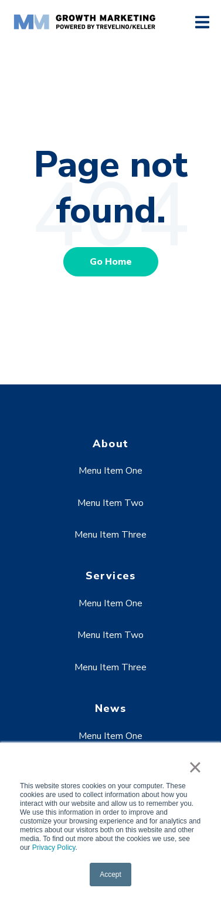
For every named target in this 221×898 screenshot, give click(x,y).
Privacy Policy (54, 847)
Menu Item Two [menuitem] (110, 503)
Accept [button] (110, 874)
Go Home (111, 261)
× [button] (195, 767)
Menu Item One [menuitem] (110, 470)
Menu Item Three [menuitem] (110, 534)
